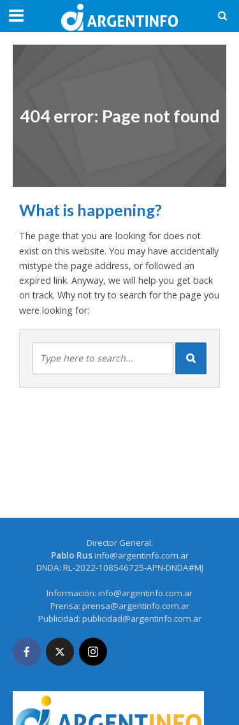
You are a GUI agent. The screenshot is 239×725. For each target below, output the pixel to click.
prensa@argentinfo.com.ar (135, 605)
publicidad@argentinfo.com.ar (141, 618)
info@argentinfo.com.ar (141, 555)
